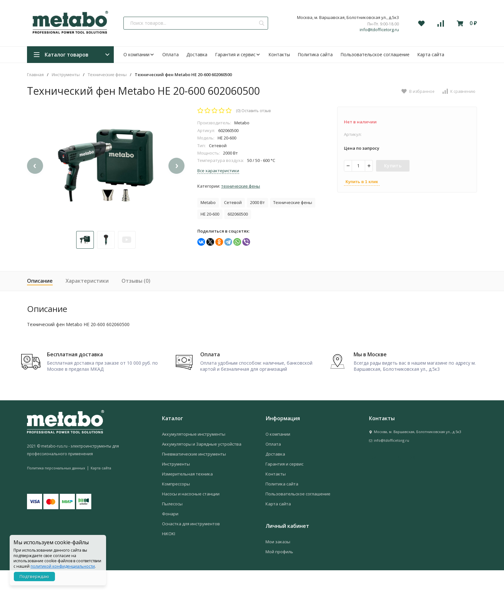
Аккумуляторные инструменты (193, 459)
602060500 (238, 214)
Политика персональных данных (56, 492)
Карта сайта (430, 54)
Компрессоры (176, 508)
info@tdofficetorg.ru (379, 30)
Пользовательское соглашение (375, 54)
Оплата (170, 54)
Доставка (196, 54)
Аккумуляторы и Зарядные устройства (201, 469)
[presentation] (35, 181)
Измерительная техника (187, 499)
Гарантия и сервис (238, 54)
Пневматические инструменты (194, 479)
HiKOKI (168, 558)
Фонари (170, 538)
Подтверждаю (34, 576)
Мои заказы (278, 566)
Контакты (279, 54)
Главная (35, 75)
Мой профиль (279, 576)
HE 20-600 (210, 214)
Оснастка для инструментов (191, 548)
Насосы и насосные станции (191, 518)
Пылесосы (172, 528)
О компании (139, 54)
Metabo (208, 202)
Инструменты (66, 75)
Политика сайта (315, 54)
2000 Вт (257, 202)
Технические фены (107, 75)
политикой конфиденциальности (63, 566)
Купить (392, 166)
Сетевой (233, 202)
